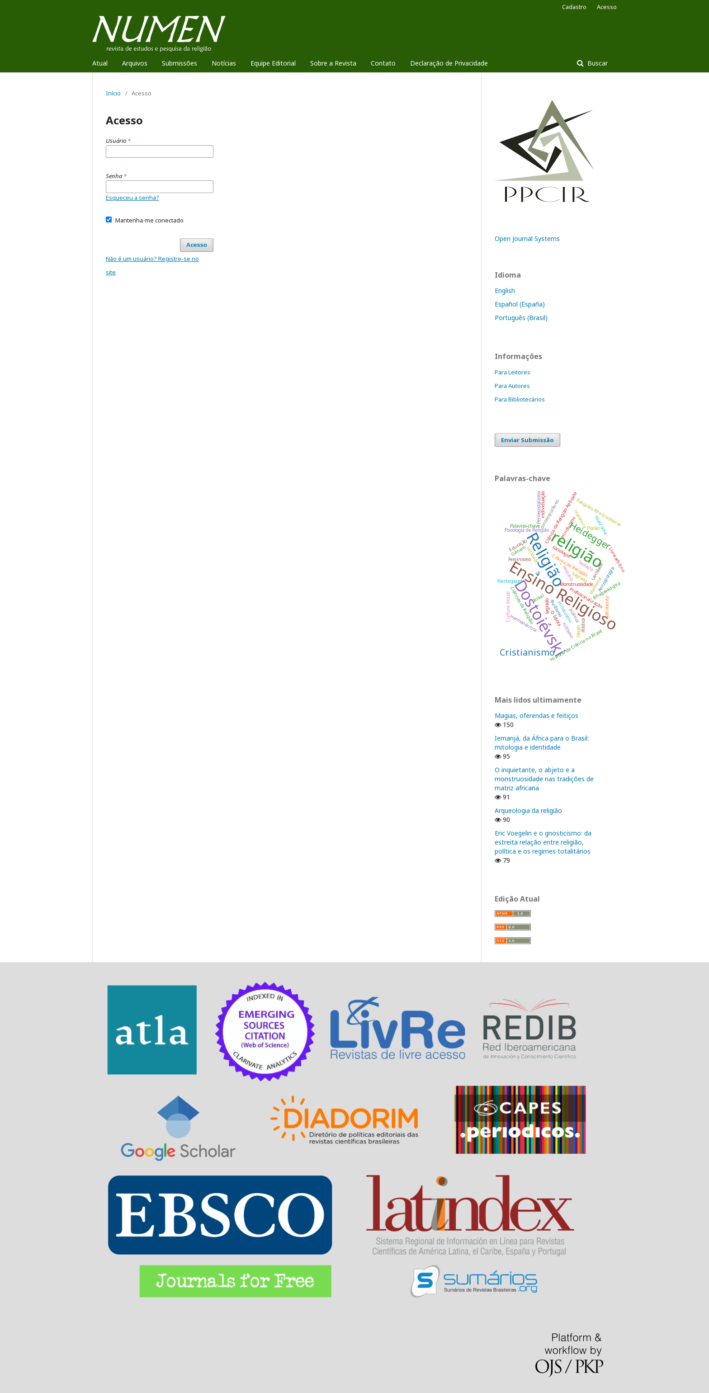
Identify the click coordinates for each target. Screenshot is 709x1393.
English (505, 290)
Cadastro (574, 7)
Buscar (597, 63)
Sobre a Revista (333, 63)
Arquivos (134, 63)
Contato (383, 63)
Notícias (224, 63)
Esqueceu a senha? (132, 198)
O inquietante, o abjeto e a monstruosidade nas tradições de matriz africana (544, 778)
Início (113, 93)
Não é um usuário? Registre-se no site (152, 265)
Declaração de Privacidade (449, 63)
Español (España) (520, 304)
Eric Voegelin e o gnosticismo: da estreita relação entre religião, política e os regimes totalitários (543, 842)
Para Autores (512, 386)
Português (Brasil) (521, 317)
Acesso (607, 7)
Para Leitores (512, 372)
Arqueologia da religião (528, 810)
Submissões (179, 63)
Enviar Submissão (527, 440)
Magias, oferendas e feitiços (536, 715)
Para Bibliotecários (520, 399)
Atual (100, 63)
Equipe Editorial (273, 63)
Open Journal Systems (527, 238)
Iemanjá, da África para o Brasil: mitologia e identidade (542, 742)
